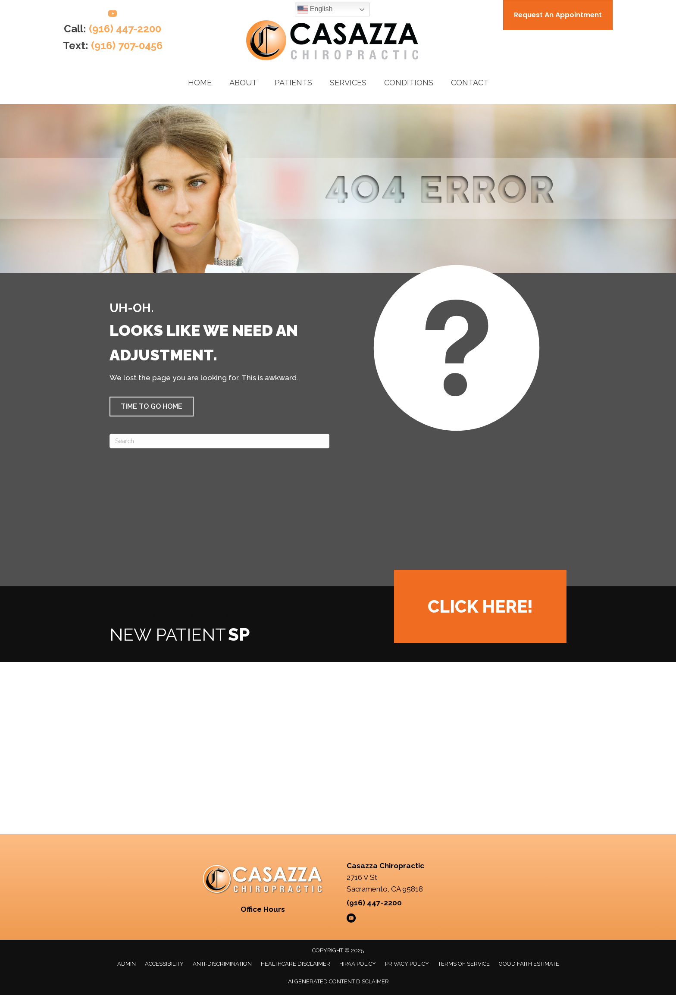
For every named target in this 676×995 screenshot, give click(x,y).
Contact (469, 82)
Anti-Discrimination (222, 964)
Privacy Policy (407, 964)
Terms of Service (464, 964)
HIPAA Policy (357, 964)
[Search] (219, 441)
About (243, 82)
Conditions (408, 82)
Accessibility (164, 964)
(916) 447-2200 (125, 28)
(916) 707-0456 (127, 45)
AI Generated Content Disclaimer (338, 981)
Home (200, 82)
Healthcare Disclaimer (295, 964)
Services (348, 82)
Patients (293, 82)
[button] (152, 406)
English (314, 9)
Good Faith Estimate (529, 964)
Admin (126, 964)
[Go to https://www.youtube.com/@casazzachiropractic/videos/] (112, 15)
